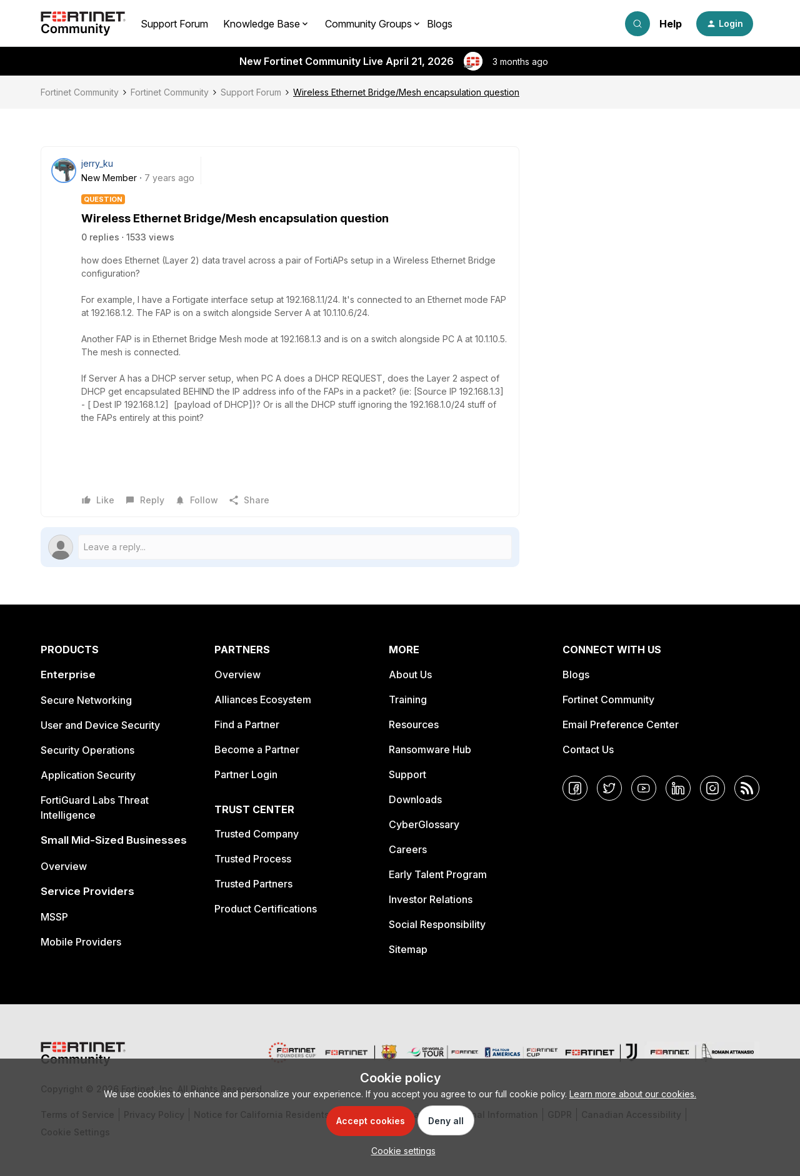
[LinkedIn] (678, 788)
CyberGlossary (424, 824)
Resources (414, 724)
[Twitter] (609, 788)
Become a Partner (256, 749)
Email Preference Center (620, 724)
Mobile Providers (81, 942)
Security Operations (87, 750)
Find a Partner (246, 724)
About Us (410, 674)
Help (670, 23)
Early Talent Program (438, 874)
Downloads (415, 799)
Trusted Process (252, 858)
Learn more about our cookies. (632, 1094)
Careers (408, 849)
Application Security (88, 775)
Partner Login (246, 774)
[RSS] (746, 788)
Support (407, 774)
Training (408, 699)
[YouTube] (643, 788)
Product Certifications (265, 908)
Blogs (439, 23)
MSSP (54, 917)
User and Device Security (100, 725)
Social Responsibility (437, 924)
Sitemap (408, 949)
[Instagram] (712, 788)
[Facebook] (575, 788)
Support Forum (174, 23)
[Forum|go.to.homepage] (83, 23)
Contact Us (588, 749)
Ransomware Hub (430, 749)
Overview (64, 866)
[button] (724, 23)
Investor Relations (430, 899)
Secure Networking (86, 700)
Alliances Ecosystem (262, 699)
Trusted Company (256, 834)
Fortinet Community (80, 92)
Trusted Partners (253, 883)
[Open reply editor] (280, 547)
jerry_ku (97, 163)
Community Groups (368, 23)
